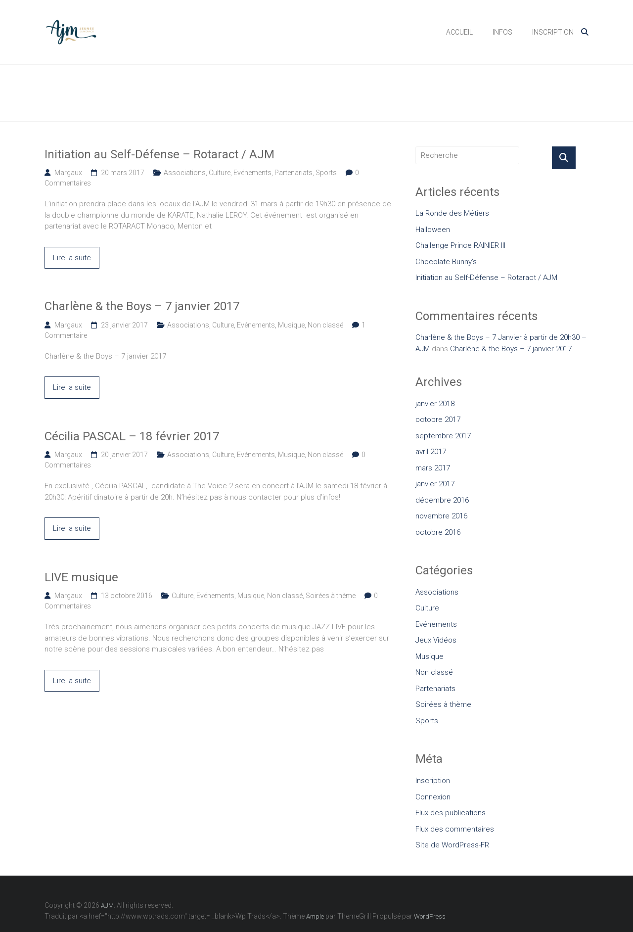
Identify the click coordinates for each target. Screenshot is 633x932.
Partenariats (293, 173)
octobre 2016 (437, 532)
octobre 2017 (437, 419)
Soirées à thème (331, 596)
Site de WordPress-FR (452, 844)
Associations (185, 173)
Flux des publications (450, 812)
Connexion (433, 796)
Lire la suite (72, 257)
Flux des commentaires (454, 829)
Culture (219, 173)
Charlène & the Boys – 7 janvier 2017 (142, 306)
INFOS (502, 32)
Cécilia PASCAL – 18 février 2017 (132, 436)
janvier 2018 (434, 403)
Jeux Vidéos (435, 640)
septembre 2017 (443, 435)
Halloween (432, 229)
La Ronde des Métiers (452, 213)
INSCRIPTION (553, 32)
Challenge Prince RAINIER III (460, 245)
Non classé (325, 325)
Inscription (432, 780)
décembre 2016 (442, 500)
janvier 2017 (434, 483)
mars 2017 (432, 468)
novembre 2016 (441, 516)
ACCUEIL (459, 32)
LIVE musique (81, 577)
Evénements (252, 173)
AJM (126, 26)
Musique (291, 325)
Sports (326, 173)
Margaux (68, 173)
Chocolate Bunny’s (446, 261)
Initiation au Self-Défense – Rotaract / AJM (159, 154)
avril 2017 (430, 451)
